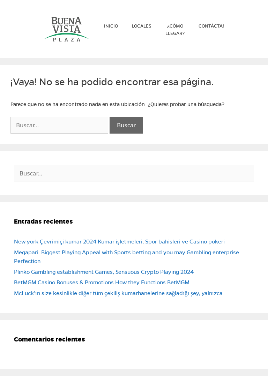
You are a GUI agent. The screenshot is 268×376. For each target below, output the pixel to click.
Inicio (111, 26)
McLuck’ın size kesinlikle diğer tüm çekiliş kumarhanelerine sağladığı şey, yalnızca (118, 293)
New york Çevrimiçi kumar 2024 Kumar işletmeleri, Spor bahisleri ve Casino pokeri (119, 241)
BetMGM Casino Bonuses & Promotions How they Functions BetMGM (101, 282)
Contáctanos (215, 26)
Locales (141, 26)
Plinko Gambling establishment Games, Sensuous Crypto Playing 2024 (104, 272)
